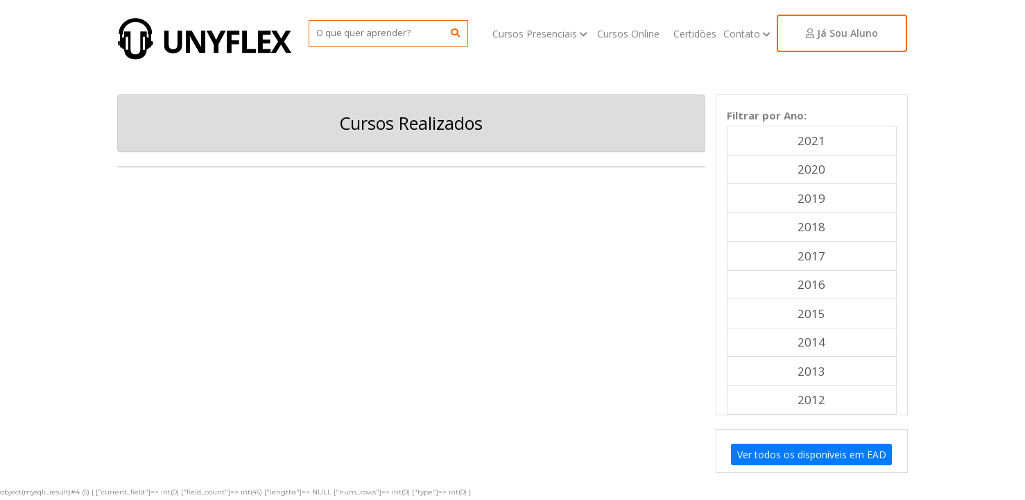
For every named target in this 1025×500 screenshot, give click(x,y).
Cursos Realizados (411, 123)
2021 (811, 141)
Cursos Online (628, 33)
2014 (811, 342)
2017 (811, 256)
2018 (811, 227)
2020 (811, 169)
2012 (811, 400)
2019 (811, 198)
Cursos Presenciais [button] (541, 33)
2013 (811, 371)
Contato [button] (748, 33)
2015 (811, 314)
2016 (811, 284)
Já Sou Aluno (842, 33)
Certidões (694, 33)
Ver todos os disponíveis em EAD (811, 454)
